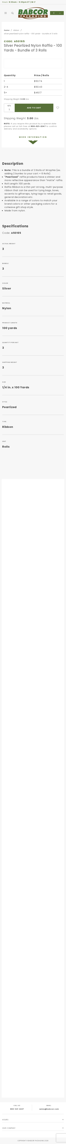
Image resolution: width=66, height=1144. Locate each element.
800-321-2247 (17, 1109)
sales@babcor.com (49, 1109)
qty (9, 105)
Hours (5, 1119)
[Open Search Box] (12, 13)
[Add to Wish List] (57, 108)
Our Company (9, 1128)
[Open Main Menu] (5, 13)
